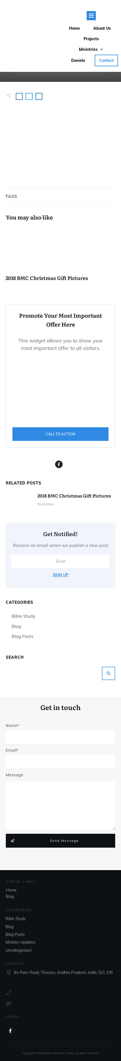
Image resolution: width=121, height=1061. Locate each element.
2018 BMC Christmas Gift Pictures (60, 257)
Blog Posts (23, 636)
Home (11, 890)
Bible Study (23, 616)
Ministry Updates (20, 942)
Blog (16, 626)
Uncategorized (18, 950)
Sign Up (60, 574)
